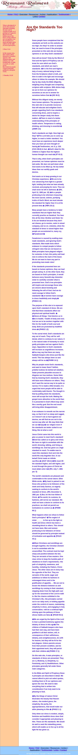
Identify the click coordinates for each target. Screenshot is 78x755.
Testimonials (63, 14)
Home (10, 14)
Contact (41, 16)
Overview (23, 14)
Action (42, 14)
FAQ (16, 14)
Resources (55, 748)
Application (52, 14)
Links (35, 16)
